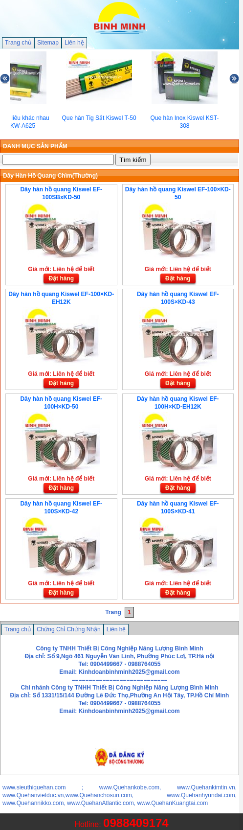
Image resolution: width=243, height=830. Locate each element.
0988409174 (135, 823)
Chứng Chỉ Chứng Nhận (69, 629)
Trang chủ (18, 42)
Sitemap (48, 42)
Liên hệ (74, 42)
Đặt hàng (61, 278)
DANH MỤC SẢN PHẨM (35, 146)
